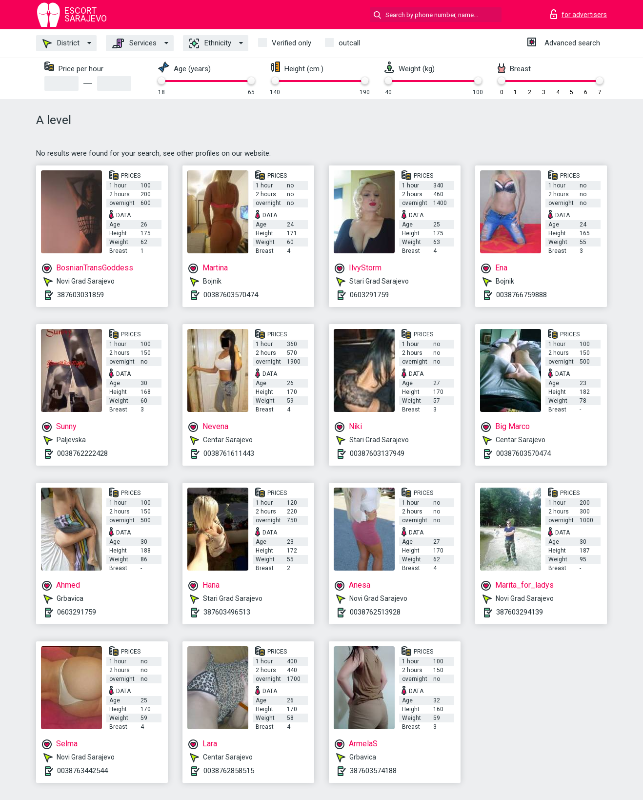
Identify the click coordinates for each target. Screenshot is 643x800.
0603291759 (369, 294)
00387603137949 (377, 453)
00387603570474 (230, 294)
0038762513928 (375, 612)
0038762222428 (82, 453)
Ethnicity (210, 43)
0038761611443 (228, 453)
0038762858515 (228, 770)
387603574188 (373, 770)
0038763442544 (82, 770)
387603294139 (519, 612)
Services (134, 43)
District (61, 43)
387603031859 (80, 294)
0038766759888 (521, 294)
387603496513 (226, 612)
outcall (349, 43)
